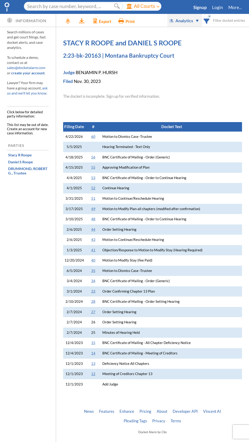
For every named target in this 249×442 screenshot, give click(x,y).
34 (93, 281)
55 (93, 167)
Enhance (127, 411)
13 (93, 364)
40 (93, 260)
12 (93, 374)
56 (93, 157)
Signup (200, 7)
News (89, 411)
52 (93, 188)
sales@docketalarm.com (26, 67)
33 (93, 291)
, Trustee (28, 170)
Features (106, 411)
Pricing (145, 411)
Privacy (158, 421)
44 (93, 229)
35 (93, 271)
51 (93, 198)
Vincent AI (212, 411)
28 (93, 301)
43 (93, 240)
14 (93, 353)
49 (93, 209)
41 (93, 250)
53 (93, 178)
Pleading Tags (135, 421)
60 (93, 137)
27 (93, 312)
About (162, 411)
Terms (176, 421)
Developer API (185, 411)
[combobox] (206, 20)
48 (93, 219)
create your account (28, 73)
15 (93, 343)
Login (217, 7)
